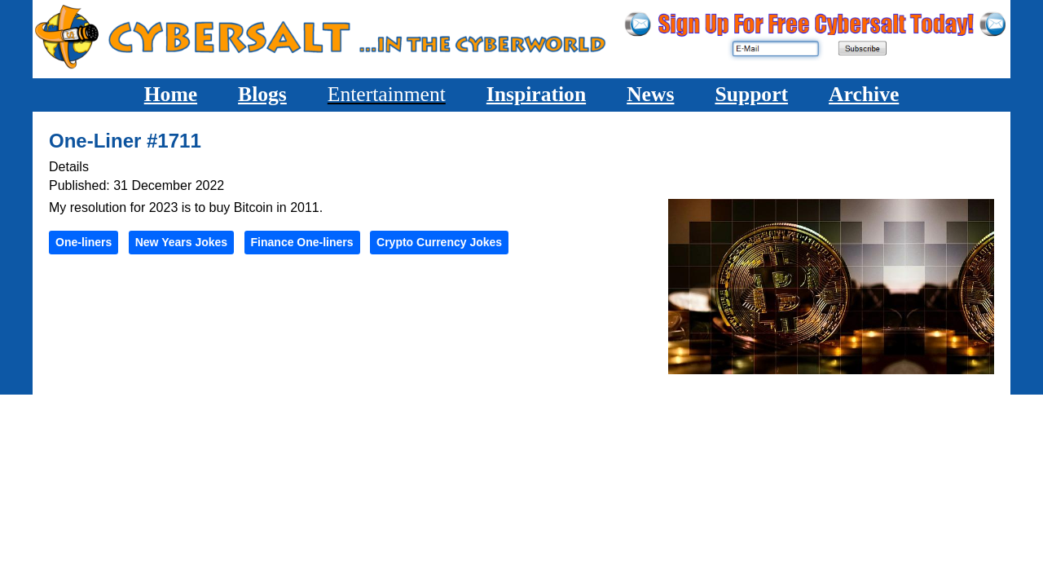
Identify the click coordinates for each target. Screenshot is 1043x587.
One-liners (83, 242)
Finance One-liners (302, 242)
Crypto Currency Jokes (439, 242)
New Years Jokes (181, 242)
